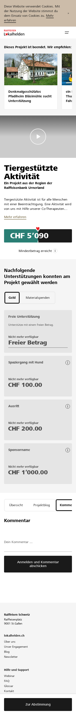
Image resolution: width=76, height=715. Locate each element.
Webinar (9, 676)
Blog (7, 651)
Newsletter (11, 656)
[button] (67, 33)
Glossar (8, 686)
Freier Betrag (27, 342)
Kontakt (9, 691)
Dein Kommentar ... (18, 542)
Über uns (9, 641)
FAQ (7, 681)
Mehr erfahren (15, 217)
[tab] (12, 298)
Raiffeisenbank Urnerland (24, 188)
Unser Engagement (16, 646)
